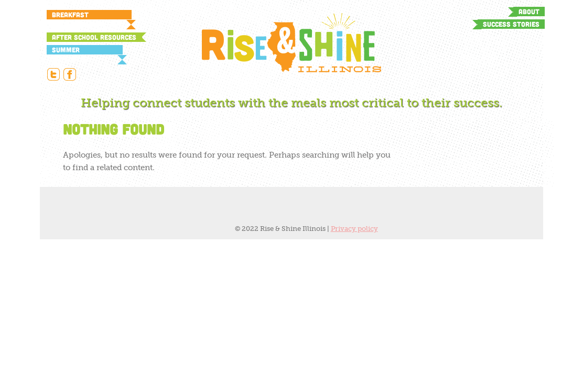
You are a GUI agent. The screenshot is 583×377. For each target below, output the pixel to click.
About (529, 11)
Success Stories (511, 24)
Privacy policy (354, 228)
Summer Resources (70, 50)
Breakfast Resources (70, 14)
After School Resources (94, 37)
